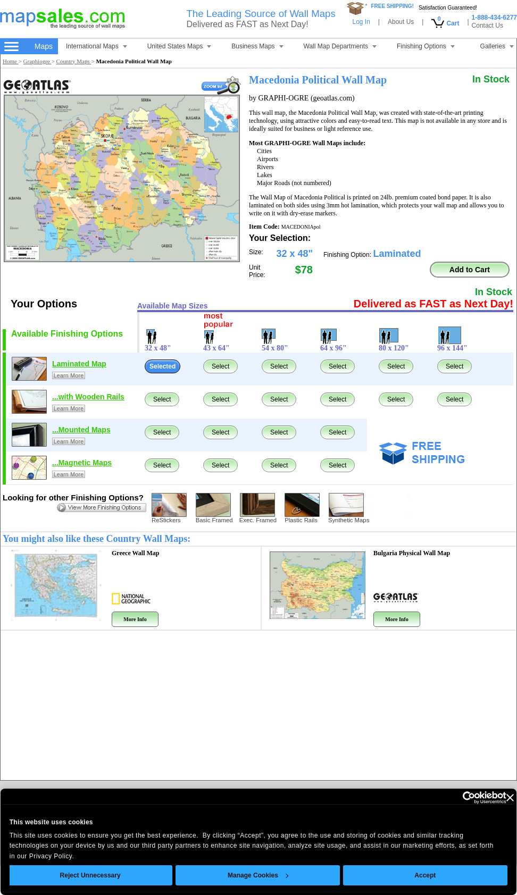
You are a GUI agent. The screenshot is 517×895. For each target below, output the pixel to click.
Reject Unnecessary (90, 875)
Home (11, 61)
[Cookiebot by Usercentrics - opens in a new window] (459, 797)
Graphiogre (37, 61)
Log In (361, 22)
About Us (401, 22)
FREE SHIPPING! (392, 6)
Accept (425, 875)
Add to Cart (469, 269)
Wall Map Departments (340, 46)
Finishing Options (426, 46)
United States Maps (179, 46)
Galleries (497, 46)
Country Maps (73, 61)
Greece (136, 553)
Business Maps (257, 46)
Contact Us (487, 25)
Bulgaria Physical (411, 553)
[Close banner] (510, 797)
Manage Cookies (258, 875)
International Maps (96, 46)
